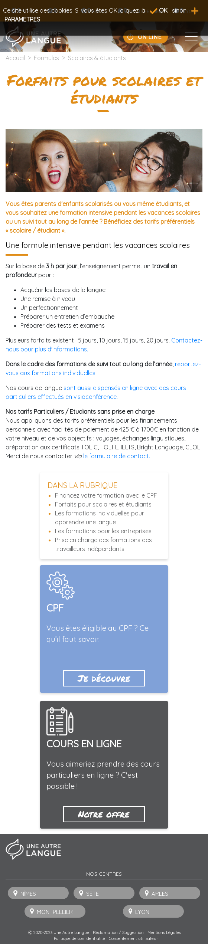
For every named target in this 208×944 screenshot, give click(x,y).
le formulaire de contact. (116, 456)
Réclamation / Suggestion (118, 932)
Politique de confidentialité (79, 938)
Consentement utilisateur (133, 938)
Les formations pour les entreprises (103, 531)
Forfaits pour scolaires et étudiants (103, 504)
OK (159, 10)
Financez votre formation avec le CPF (106, 495)
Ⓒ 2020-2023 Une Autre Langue (58, 932)
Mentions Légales (164, 932)
